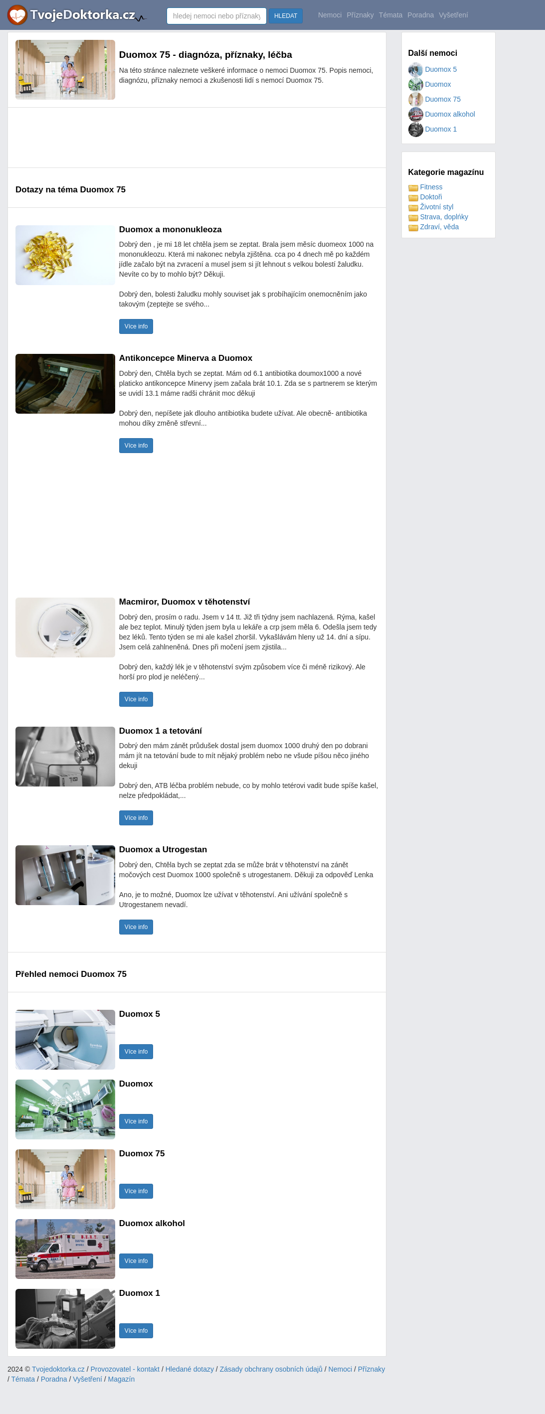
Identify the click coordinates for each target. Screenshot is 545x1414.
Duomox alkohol (441, 114)
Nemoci (330, 15)
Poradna (420, 15)
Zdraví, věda (433, 227)
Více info (136, 326)
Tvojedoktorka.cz (58, 1369)
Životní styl (431, 207)
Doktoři (425, 197)
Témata (390, 15)
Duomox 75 (434, 99)
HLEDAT (285, 15)
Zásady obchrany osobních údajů (271, 1369)
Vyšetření (453, 15)
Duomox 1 (432, 129)
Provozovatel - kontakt (125, 1369)
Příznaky (360, 15)
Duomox (429, 84)
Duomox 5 (432, 69)
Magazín (121, 1379)
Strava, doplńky (438, 217)
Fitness (425, 187)
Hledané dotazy (190, 1369)
